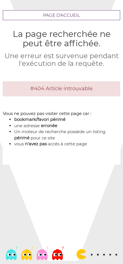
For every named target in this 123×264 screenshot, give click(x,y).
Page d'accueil (61, 15)
